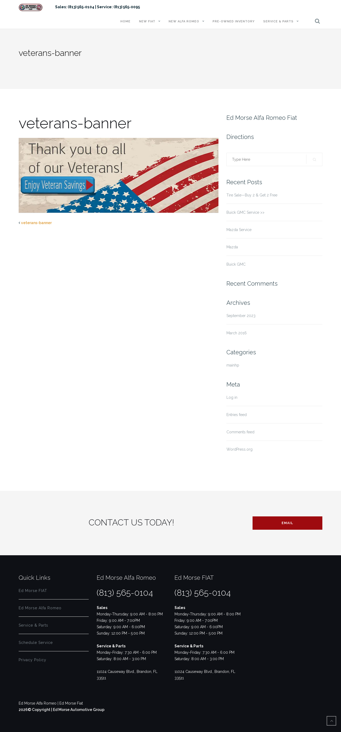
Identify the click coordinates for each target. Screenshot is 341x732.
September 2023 (240, 316)
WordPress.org (239, 449)
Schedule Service (36, 642)
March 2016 (236, 333)
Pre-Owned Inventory (234, 21)
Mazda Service (238, 230)
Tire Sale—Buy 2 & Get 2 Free (251, 195)
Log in (231, 397)
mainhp (232, 365)
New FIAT (147, 21)
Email (287, 523)
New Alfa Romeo (184, 21)
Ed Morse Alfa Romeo (40, 608)
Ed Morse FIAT (33, 591)
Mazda (232, 247)
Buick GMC (236, 264)
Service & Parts (278, 21)
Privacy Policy (32, 660)
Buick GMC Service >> (245, 212)
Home (125, 21)
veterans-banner (36, 223)
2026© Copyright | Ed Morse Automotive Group (61, 710)
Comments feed (240, 432)
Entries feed (236, 415)
